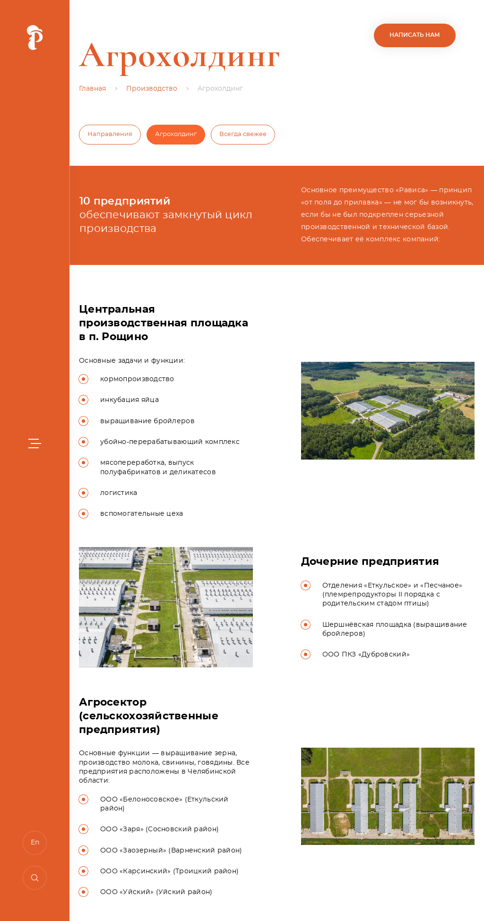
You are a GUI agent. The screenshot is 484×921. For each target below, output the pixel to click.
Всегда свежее (243, 134)
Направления (109, 134)
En (35, 842)
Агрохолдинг (176, 134)
